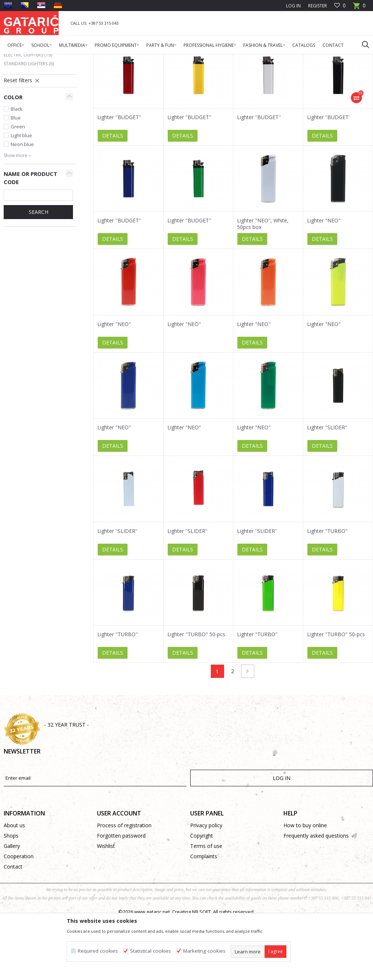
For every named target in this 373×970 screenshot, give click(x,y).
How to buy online (305, 879)
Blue (16, 172)
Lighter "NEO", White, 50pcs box (263, 278)
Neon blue (22, 198)
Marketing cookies (204, 951)
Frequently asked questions (316, 889)
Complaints (203, 910)
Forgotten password (121, 889)
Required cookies (98, 951)
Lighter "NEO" (324, 274)
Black (16, 163)
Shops (11, 889)
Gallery (12, 900)
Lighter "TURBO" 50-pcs (196, 688)
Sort (315, 85)
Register (317, 6)
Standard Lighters (29, 118)
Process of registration (124, 879)
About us (14, 879)
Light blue (21, 189)
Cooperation (19, 910)
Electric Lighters (28, 109)
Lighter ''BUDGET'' (119, 171)
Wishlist (106, 900)
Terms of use (206, 900)
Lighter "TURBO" (327, 585)
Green (18, 180)
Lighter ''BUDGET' (328, 171)
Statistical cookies (150, 951)
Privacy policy (206, 879)
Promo (70, 59)
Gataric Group (19, 59)
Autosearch (286, 85)
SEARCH (38, 266)
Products (48, 59)
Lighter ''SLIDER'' (327, 481)
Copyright (201, 889)
